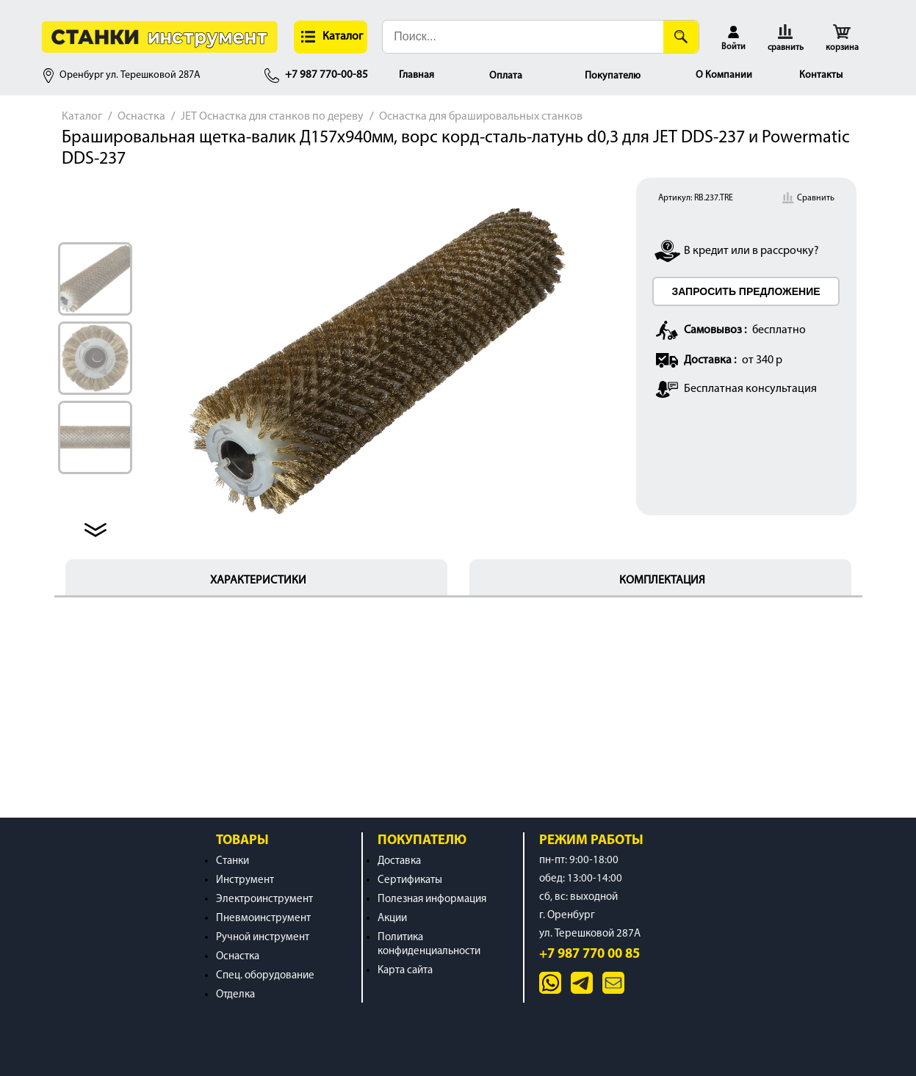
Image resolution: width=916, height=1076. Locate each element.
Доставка (399, 861)
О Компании (724, 75)
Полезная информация (432, 899)
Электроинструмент (264, 899)
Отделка (235, 994)
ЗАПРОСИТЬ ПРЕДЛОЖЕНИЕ (745, 291)
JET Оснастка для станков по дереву (272, 117)
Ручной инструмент (262, 937)
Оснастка (141, 117)
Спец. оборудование (265, 975)
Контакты (821, 75)
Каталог (82, 117)
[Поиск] (681, 37)
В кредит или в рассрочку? (751, 251)
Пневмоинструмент (263, 918)
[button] (330, 37)
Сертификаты (410, 880)
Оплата (505, 75)
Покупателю (613, 75)
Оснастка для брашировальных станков (481, 117)
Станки (232, 861)
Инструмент (245, 880)
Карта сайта (405, 970)
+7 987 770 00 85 (589, 955)
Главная (416, 75)
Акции (392, 918)
